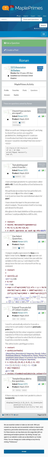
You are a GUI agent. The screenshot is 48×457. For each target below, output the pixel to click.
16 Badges (15, 70)
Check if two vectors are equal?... (21, 112)
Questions (34, 90)
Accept (24, 451)
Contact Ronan (40, 69)
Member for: (15, 73)
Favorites (15, 90)
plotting (23, 319)
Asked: (15, 116)
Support (33, 16)
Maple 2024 (24, 119)
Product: (15, 119)
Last (16, 415)
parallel (15, 122)
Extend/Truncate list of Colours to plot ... (21, 308)
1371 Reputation (18, 67)
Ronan (20, 116)
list (18, 319)
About (44, 16)
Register (25, 16)
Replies (16, 95)
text (24, 176)
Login (19, 16)
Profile (6, 90)
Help (39, 16)
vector (22, 123)
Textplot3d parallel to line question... (21, 379)
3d (13, 390)
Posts (25, 90)
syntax (14, 247)
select (21, 248)
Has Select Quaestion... (17, 237)
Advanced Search (40, 28)
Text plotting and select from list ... (19, 166)
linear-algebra (16, 125)
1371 (25, 116)
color (14, 319)
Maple (22, 244)
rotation (24, 390)
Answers (7, 95)
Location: (14, 76)
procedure (17, 177)
